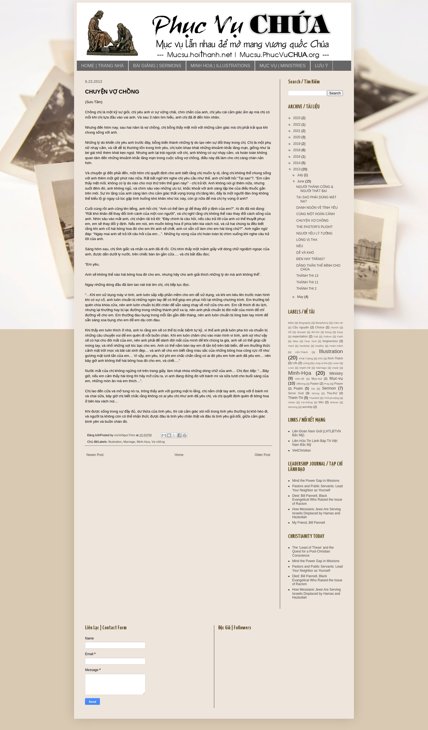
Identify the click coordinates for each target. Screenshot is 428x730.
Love (291, 367)
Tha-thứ (332, 393)
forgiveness (330, 341)
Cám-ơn (338, 322)
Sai (313, 388)
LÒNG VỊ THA (306, 240)
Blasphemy (322, 322)
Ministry (336, 373)
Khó (320, 358)
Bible (291, 322)
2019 (297, 144)
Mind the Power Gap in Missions (315, 481)
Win (321, 402)
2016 (297, 157)
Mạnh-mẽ (305, 367)
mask (335, 367)
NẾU (299, 246)
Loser (335, 363)
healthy (319, 345)
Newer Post (94, 455)
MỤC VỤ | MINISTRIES (283, 65)
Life (294, 363)
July (300, 175)
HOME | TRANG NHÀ (102, 65)
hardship (305, 345)
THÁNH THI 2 (306, 289)
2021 (297, 131)
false (295, 341)
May (300, 297)
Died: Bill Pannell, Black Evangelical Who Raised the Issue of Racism (317, 500)
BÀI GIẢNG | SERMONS (157, 65)
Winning (293, 406)
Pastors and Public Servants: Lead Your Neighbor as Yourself (317, 488)
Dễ (289, 332)
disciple (301, 332)
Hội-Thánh (301, 352)
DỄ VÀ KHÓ (305, 253)
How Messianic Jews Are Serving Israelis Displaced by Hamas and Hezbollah (316, 513)
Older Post (262, 455)
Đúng (328, 332)
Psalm (298, 388)
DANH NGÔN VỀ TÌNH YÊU (317, 208)
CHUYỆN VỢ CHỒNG (312, 220)
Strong (315, 393)
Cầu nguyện (300, 327)
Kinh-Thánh (335, 358)
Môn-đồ (299, 378)
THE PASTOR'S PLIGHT (314, 227)
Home (179, 455)
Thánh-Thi (295, 398)
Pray (327, 383)
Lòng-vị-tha (321, 363)
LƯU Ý (321, 65)
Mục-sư (316, 378)
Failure (327, 336)
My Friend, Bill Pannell (308, 523)
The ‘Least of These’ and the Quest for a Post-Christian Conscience (313, 551)
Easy (340, 332)
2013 (297, 169)
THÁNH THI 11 (307, 282)
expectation (300, 336)
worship (307, 406)
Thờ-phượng (331, 397)
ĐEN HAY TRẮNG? (310, 259)
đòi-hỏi (315, 332)
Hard (291, 345)
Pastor (314, 383)
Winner (334, 402)
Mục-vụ (336, 378)
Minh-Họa (143, 441)
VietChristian (301, 450)
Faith (340, 336)
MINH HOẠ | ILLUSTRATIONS (220, 65)
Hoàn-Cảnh (336, 345)
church (335, 327)
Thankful (314, 397)
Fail (316, 336)
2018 (297, 150)
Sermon (329, 388)
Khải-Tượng (306, 358)
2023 (297, 118)
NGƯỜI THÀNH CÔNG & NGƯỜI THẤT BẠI (314, 189)
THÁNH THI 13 (307, 276)
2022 (297, 124)
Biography (305, 322)
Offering (301, 383)
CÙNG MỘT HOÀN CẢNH (315, 214)
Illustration (115, 441)
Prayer (338, 383)
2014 (297, 163)
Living (306, 363)
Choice (320, 327)
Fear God (310, 341)
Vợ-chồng (158, 441)
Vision (291, 402)
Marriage (129, 441)
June (301, 181)
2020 (297, 137)
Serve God (296, 393)
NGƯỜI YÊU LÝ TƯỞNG (314, 233)
